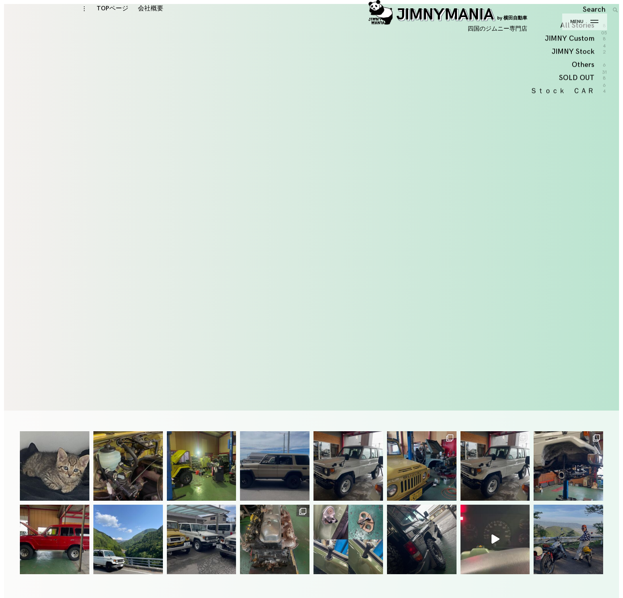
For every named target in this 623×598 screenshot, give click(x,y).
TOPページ (112, 24)
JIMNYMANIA (447, 30)
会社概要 (150, 24)
